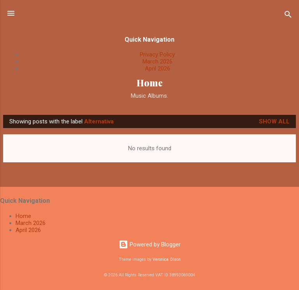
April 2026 (157, 68)
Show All (274, 121)
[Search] (288, 16)
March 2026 (157, 61)
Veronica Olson (167, 259)
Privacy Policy (157, 54)
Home (150, 83)
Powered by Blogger (150, 244)
